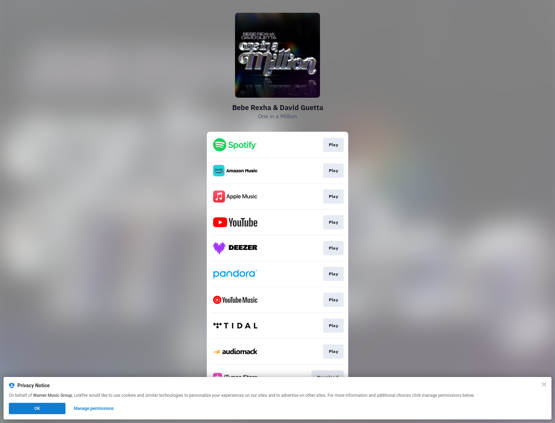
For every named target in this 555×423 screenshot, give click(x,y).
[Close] (544, 384)
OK (37, 408)
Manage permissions (94, 408)
